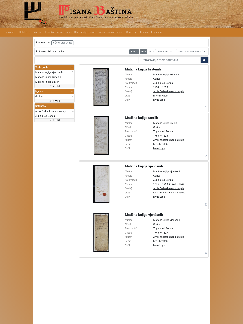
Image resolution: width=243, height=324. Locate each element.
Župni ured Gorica (62, 43)
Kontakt (144, 32)
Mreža (151, 51)
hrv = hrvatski (160, 95)
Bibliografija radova (84, 32)
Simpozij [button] (131, 32)
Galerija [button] (37, 32)
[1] (54, 100)
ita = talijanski (160, 192)
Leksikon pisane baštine (58, 32)
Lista (143, 51)
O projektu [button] (9, 32)
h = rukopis (159, 99)
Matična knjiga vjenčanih (144, 166)
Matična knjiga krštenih (143, 69)
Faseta (134, 51)
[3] (54, 86)
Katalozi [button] (23, 32)
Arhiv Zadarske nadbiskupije (168, 91)
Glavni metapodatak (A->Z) (190, 51)
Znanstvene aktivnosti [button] (110, 32)
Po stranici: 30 (165, 51)
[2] (54, 120)
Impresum (156, 32)
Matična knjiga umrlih (141, 118)
